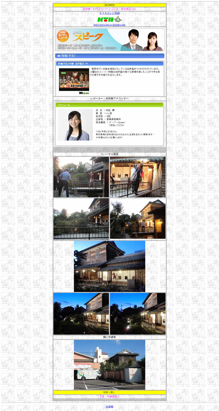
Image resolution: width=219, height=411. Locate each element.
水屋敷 (109, 406)
